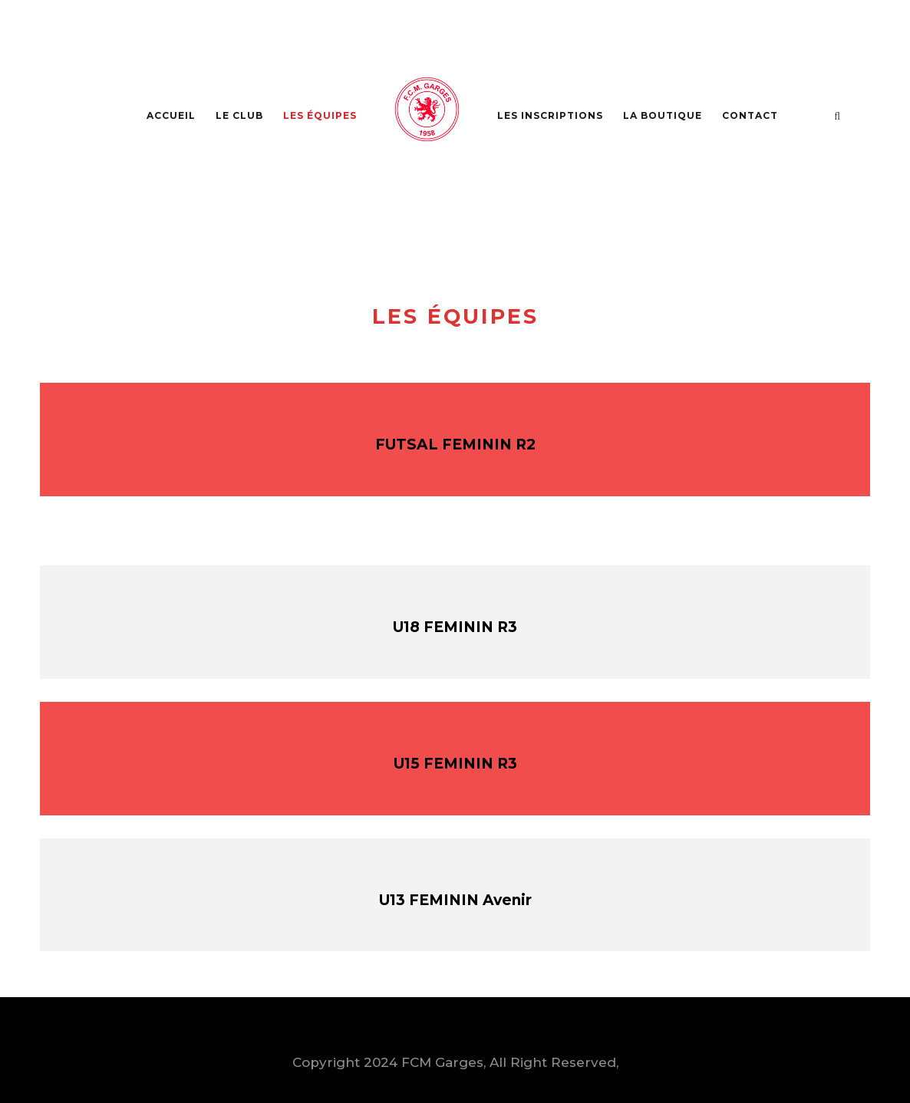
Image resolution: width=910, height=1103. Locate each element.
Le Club (239, 115)
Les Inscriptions (550, 115)
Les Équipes (320, 115)
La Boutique (662, 115)
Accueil (171, 115)
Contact (750, 115)
